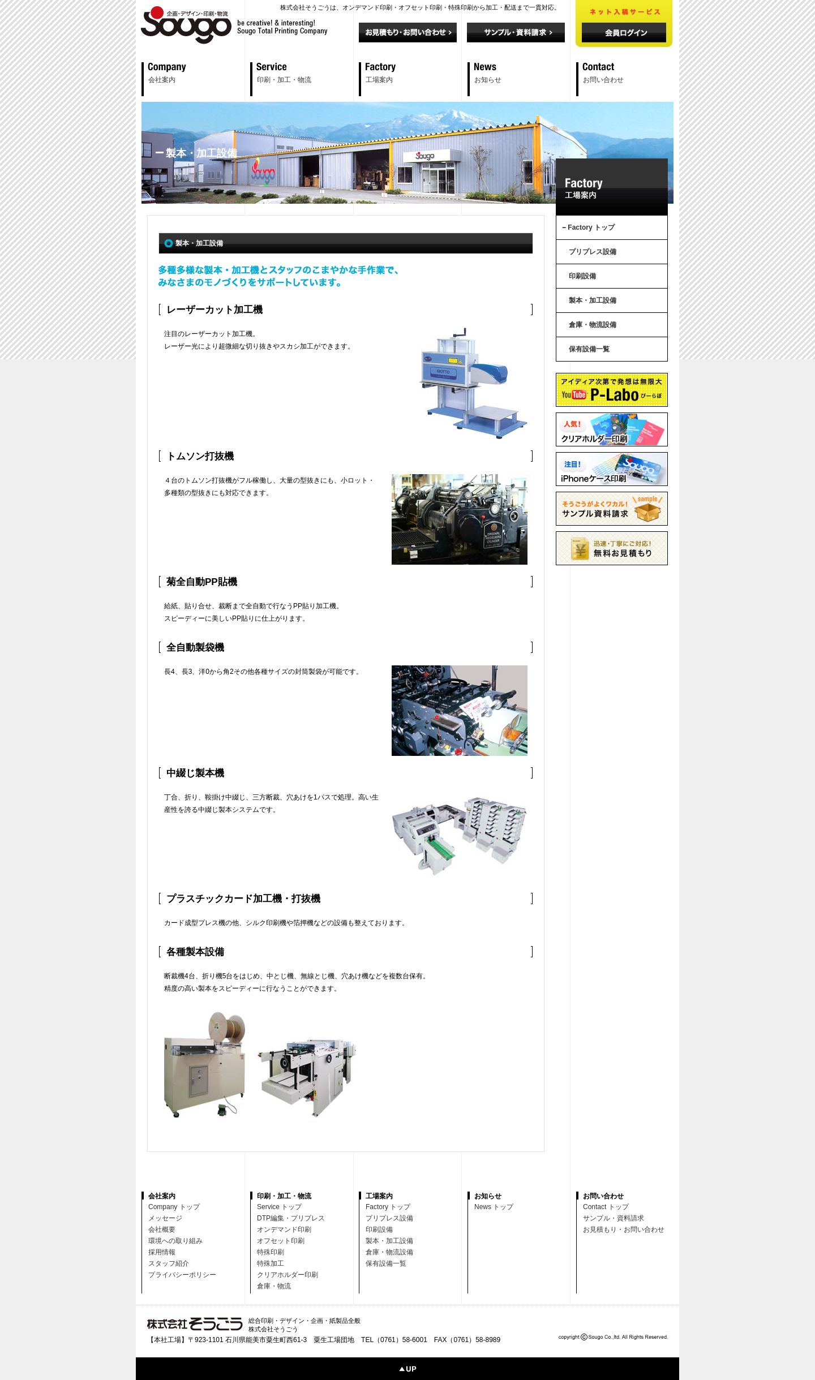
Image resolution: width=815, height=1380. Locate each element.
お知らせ (487, 80)
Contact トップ (606, 1207)
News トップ (493, 1207)
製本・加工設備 (592, 300)
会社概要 (161, 1229)
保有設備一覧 (589, 349)
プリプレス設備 (592, 252)
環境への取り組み (175, 1241)
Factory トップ (591, 227)
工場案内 (379, 80)
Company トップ (174, 1207)
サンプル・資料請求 (613, 1218)
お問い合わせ (603, 80)
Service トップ (279, 1207)
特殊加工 (270, 1263)
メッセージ (165, 1218)
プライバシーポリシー (182, 1275)
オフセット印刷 (280, 1241)
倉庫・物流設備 (592, 325)
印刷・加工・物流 (284, 80)
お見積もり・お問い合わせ (623, 1229)
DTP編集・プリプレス (291, 1218)
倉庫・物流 (274, 1286)
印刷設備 (582, 276)
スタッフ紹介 (168, 1263)
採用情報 (161, 1252)
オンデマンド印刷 (284, 1229)
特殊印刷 (270, 1252)
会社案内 (161, 80)
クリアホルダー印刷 (287, 1275)
